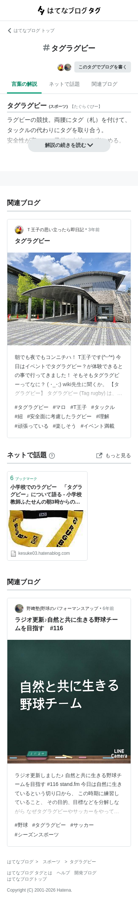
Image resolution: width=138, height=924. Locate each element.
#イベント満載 (97, 426)
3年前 (94, 229)
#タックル (103, 407)
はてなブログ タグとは (29, 872)
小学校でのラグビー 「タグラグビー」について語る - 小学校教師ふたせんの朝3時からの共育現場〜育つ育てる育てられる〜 (46, 495)
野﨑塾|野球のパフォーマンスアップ (62, 608)
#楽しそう (65, 426)
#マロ (59, 407)
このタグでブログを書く (102, 67)
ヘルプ (63, 872)
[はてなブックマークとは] (52, 455)
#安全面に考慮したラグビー (59, 416)
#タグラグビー (32, 407)
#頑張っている (32, 426)
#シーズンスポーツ (37, 834)
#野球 (21, 825)
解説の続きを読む (69, 145)
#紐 (19, 416)
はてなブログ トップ (30, 30)
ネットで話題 (64, 84)
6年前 (108, 608)
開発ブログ (85, 872)
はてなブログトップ (27, 879)
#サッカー (82, 825)
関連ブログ (104, 84)
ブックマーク (23, 478)
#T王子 (78, 407)
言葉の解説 (24, 84)
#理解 (102, 416)
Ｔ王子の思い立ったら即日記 (55, 229)
